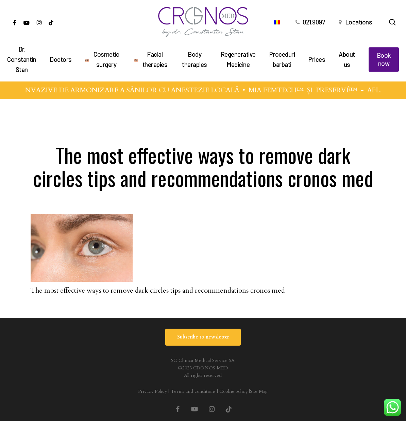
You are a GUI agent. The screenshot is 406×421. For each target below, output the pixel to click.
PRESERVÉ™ (340, 90)
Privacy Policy (152, 391)
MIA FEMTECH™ (280, 90)
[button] (203, 337)
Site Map (259, 391)
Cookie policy (233, 391)
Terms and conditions (193, 391)
